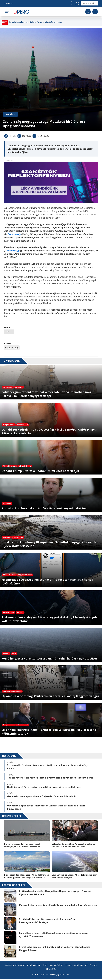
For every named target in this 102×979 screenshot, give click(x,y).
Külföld (10, 114)
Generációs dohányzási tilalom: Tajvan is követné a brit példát (36, 22)
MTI (9, 331)
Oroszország (11, 347)
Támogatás (89, 3)
